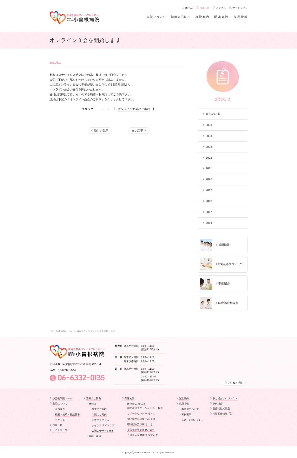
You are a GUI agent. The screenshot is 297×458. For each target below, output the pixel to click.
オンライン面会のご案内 (134, 109)
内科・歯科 (95, 436)
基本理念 (60, 409)
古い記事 (137, 130)
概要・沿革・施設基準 (67, 414)
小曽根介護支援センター (140, 429)
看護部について (190, 409)
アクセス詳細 (235, 382)
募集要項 (186, 414)
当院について (59, 403)
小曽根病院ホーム (63, 331)
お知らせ (204, 7)
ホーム (189, 7)
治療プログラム (100, 419)
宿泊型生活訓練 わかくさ (141, 418)
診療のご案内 (93, 398)
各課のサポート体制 (103, 430)
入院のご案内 (99, 414)
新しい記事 (101, 130)
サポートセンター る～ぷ (141, 413)
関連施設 (129, 398)
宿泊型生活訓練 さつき (140, 424)
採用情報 (184, 403)
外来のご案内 (99, 409)
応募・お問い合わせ (193, 419)
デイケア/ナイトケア (103, 425)
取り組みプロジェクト (225, 398)
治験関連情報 (220, 413)
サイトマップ (240, 7)
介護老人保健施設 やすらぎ (142, 435)
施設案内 (184, 398)
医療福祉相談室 (221, 408)
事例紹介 (218, 403)
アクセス (221, 7)
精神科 (92, 404)
